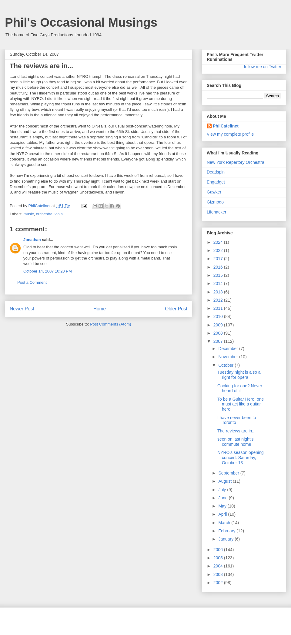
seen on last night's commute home (235, 442)
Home (99, 308)
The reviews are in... (236, 430)
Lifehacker (216, 212)
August (225, 481)
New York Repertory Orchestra (235, 162)
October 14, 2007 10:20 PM (47, 271)
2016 (218, 267)
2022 (218, 250)
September (229, 473)
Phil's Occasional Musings (81, 22)
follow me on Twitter (262, 66)
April (223, 514)
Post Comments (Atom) (110, 324)
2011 (218, 308)
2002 (218, 582)
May (222, 506)
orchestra (44, 214)
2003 (218, 574)
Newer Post (22, 308)
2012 (218, 300)
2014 (218, 283)
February (227, 530)
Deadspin (216, 172)
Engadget (216, 182)
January (226, 539)
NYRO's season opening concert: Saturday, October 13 (240, 457)
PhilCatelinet (226, 126)
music (29, 214)
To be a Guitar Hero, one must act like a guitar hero (240, 404)
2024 (218, 242)
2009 (218, 324)
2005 (218, 557)
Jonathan (32, 239)
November (228, 356)
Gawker (214, 192)
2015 (218, 275)
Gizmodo (215, 202)
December (228, 348)
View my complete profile (230, 134)
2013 (218, 291)
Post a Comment (32, 282)
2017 (218, 258)
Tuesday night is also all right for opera (240, 375)
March (224, 522)
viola (59, 214)
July (222, 489)
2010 (218, 316)
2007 (218, 341)
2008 (218, 333)
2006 (218, 549)
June (223, 497)
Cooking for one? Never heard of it (239, 388)
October (226, 365)
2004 (218, 566)
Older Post (176, 308)
